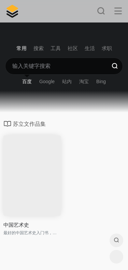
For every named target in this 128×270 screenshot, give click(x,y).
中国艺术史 (16, 225)
